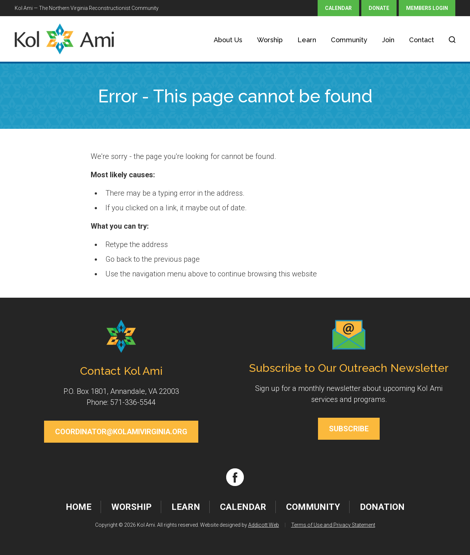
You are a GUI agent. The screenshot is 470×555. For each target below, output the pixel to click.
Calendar (338, 8)
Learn (306, 40)
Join (388, 40)
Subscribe (349, 428)
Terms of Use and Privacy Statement (333, 525)
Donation (382, 507)
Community (349, 40)
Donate (379, 8)
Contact (421, 40)
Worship (270, 40)
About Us (228, 40)
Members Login (427, 8)
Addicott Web (263, 525)
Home (78, 507)
